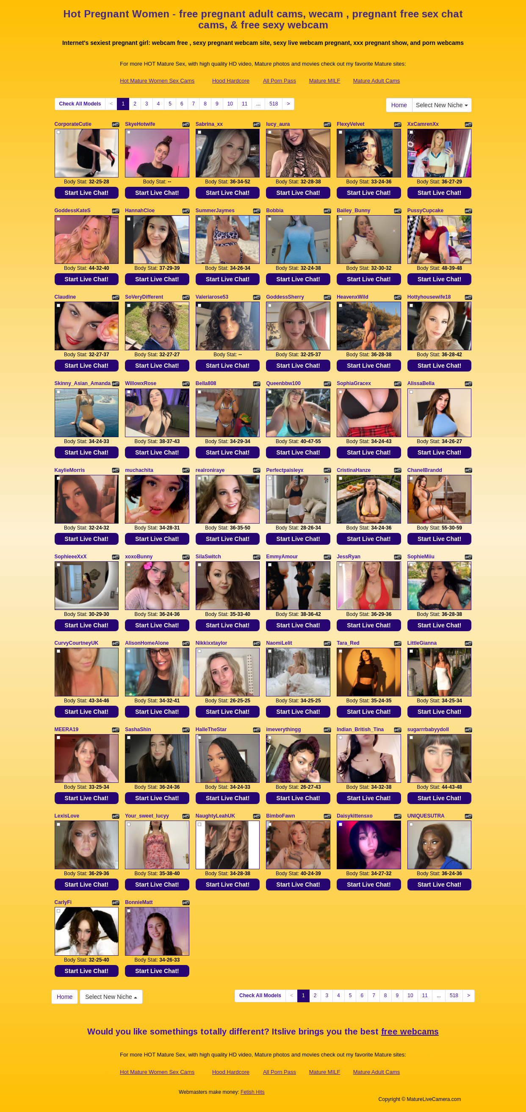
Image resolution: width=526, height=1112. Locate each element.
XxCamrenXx (423, 124)
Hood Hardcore (230, 81)
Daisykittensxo (355, 816)
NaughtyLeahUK (215, 816)
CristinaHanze (354, 470)
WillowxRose (140, 383)
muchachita (139, 470)
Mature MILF (325, 81)
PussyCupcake (425, 211)
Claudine (65, 297)
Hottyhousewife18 (429, 297)
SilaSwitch (208, 557)
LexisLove (67, 816)
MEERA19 (67, 729)
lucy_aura (278, 124)
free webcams (410, 1031)
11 (244, 104)
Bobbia (274, 211)
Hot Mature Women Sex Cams (157, 81)
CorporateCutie (73, 124)
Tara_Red (348, 643)
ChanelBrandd (424, 470)
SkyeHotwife (140, 124)
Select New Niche (442, 105)
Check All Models (80, 104)
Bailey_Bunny (353, 211)
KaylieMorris (70, 470)
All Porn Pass (279, 81)
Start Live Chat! (86, 192)
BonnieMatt (138, 902)
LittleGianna (422, 643)
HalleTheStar (211, 729)
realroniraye (210, 470)
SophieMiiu (421, 557)
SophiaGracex (354, 383)
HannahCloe (140, 211)
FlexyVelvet (350, 124)
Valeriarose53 (212, 297)
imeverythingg (283, 729)
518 (273, 104)
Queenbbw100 (283, 383)
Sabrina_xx (209, 124)
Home (399, 105)
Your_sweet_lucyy (147, 816)
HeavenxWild (352, 297)
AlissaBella (421, 383)
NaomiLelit (279, 643)
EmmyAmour (282, 557)
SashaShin (138, 729)
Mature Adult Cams (376, 81)
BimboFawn (280, 816)
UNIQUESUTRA (426, 816)
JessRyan (348, 557)
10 (230, 104)
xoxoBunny (138, 557)
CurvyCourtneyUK (77, 643)
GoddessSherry (285, 297)
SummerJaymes (215, 211)
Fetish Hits (253, 1092)
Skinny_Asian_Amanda (83, 383)
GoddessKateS (73, 211)
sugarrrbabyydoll (428, 729)
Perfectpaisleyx (284, 470)
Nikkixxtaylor (211, 643)
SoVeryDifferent (144, 297)
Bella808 (206, 383)
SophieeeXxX (71, 557)
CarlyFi (63, 902)
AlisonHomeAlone (147, 643)
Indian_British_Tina (360, 729)
